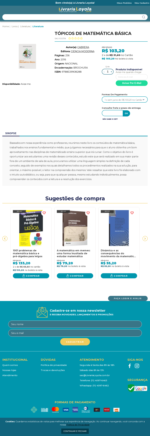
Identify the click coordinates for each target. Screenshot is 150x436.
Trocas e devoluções (53, 369)
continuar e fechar (75, 431)
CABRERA (83, 47)
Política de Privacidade (78, 424)
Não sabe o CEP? (110, 119)
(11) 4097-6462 (101, 385)
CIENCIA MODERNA (82, 51)
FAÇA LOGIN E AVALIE (128, 298)
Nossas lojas (9, 369)
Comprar (33, 275)
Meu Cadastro (142, 3)
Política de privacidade (54, 364)
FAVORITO (44, 213)
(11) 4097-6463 (99, 380)
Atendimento (9, 375)
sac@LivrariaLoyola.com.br (95, 375)
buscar (143, 17)
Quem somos (10, 364)
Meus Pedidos (124, 3)
